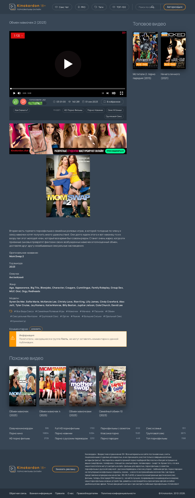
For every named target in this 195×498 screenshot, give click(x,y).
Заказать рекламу (65, 469)
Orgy (24, 291)
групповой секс (49, 316)
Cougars (70, 287)
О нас (71, 493)
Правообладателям (87, 493)
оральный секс (114, 316)
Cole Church (103, 305)
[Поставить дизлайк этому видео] (23, 102)
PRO (81, 7)
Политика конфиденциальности (118, 493)
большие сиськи (92, 316)
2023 (12, 266)
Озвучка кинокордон (21, 428)
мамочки (73, 311)
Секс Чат (62, 7)
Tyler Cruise (23, 305)
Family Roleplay (101, 287)
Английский (16, 277)
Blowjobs (46, 287)
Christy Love (65, 301)
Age (11, 287)
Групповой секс (114, 116)
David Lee (117, 305)
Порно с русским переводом (71, 438)
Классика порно (110, 433)
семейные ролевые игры (50, 311)
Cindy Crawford (109, 301)
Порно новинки (95, 110)
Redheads (34, 291)
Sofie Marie (32, 301)
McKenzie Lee (49, 301)
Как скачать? (21, 110)
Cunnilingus (83, 287)
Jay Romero (37, 305)
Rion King (79, 301)
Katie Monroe (53, 305)
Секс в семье (115, 110)
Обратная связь (18, 493)
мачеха (86, 311)
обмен (111, 311)
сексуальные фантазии (24, 316)
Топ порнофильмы (156, 438)
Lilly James (92, 301)
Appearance (22, 287)
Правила (59, 493)
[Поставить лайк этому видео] (15, 102)
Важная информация (41, 493)
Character (58, 287)
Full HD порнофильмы (67, 428)
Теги (98, 7)
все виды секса (25, 311)
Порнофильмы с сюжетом (115, 428)
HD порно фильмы (73, 110)
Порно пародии (110, 438)
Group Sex (117, 287)
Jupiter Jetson (85, 305)
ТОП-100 (119, 7)
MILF (11, 291)
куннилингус (19, 321)
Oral (18, 291)
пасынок (99, 311)
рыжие (76, 316)
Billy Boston (69, 305)
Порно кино (16, 433)
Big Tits (35, 287)
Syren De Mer (17, 301)
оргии (65, 316)
